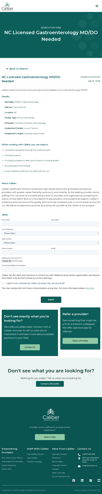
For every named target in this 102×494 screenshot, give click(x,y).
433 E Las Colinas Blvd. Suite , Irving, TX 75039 (90, 460)
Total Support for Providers (12, 462)
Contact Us (30, 347)
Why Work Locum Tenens (12, 458)
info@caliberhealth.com (89, 465)
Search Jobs (50, 437)
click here (89, 288)
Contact (55, 469)
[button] (97, 6)
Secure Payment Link (61, 476)
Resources (56, 458)
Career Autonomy (9, 465)
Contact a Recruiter (50, 384)
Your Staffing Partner (35, 454)
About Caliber (57, 462)
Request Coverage (34, 462)
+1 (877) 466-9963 (88, 454)
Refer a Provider (80, 341)
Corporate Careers (59, 465)
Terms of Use (94, 490)
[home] (7, 6)
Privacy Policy (80, 490)
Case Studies (32, 458)
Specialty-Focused (59, 454)
